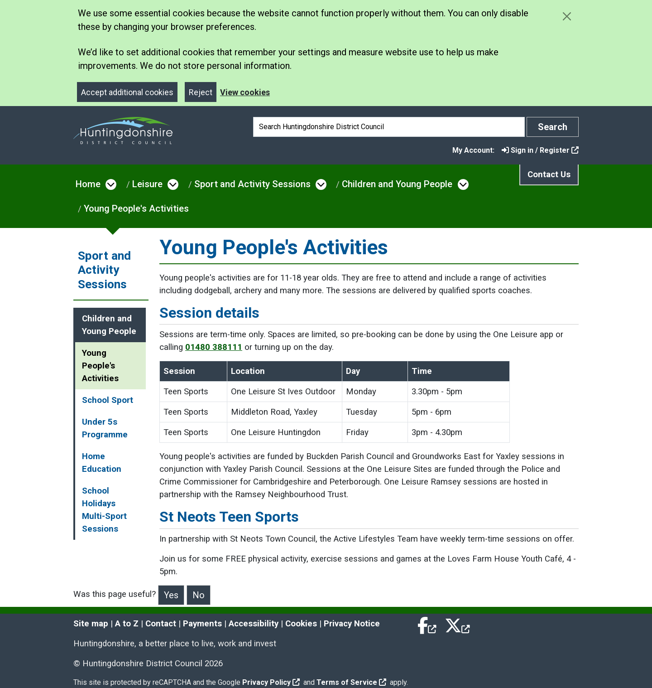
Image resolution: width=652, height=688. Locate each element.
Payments (202, 624)
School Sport (107, 400)
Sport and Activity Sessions (252, 184)
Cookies (301, 624)
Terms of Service (351, 682)
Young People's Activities (136, 208)
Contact (160, 624)
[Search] (389, 127)
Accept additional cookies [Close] (127, 92)
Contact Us (548, 174)
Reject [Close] (200, 92)
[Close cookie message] (567, 16)
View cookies (245, 92)
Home (88, 184)
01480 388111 (213, 347)
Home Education (101, 462)
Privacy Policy (271, 682)
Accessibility (253, 624)
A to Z (127, 624)
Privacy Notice (352, 624)
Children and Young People (397, 184)
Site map (90, 624)
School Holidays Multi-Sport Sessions (104, 510)
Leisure (147, 184)
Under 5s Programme (105, 428)
